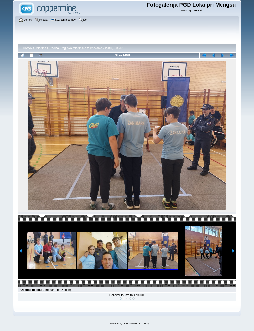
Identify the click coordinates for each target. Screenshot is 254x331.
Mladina (41, 48)
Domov (27, 48)
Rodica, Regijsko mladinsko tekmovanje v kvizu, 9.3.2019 (87, 48)
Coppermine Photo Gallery (136, 323)
